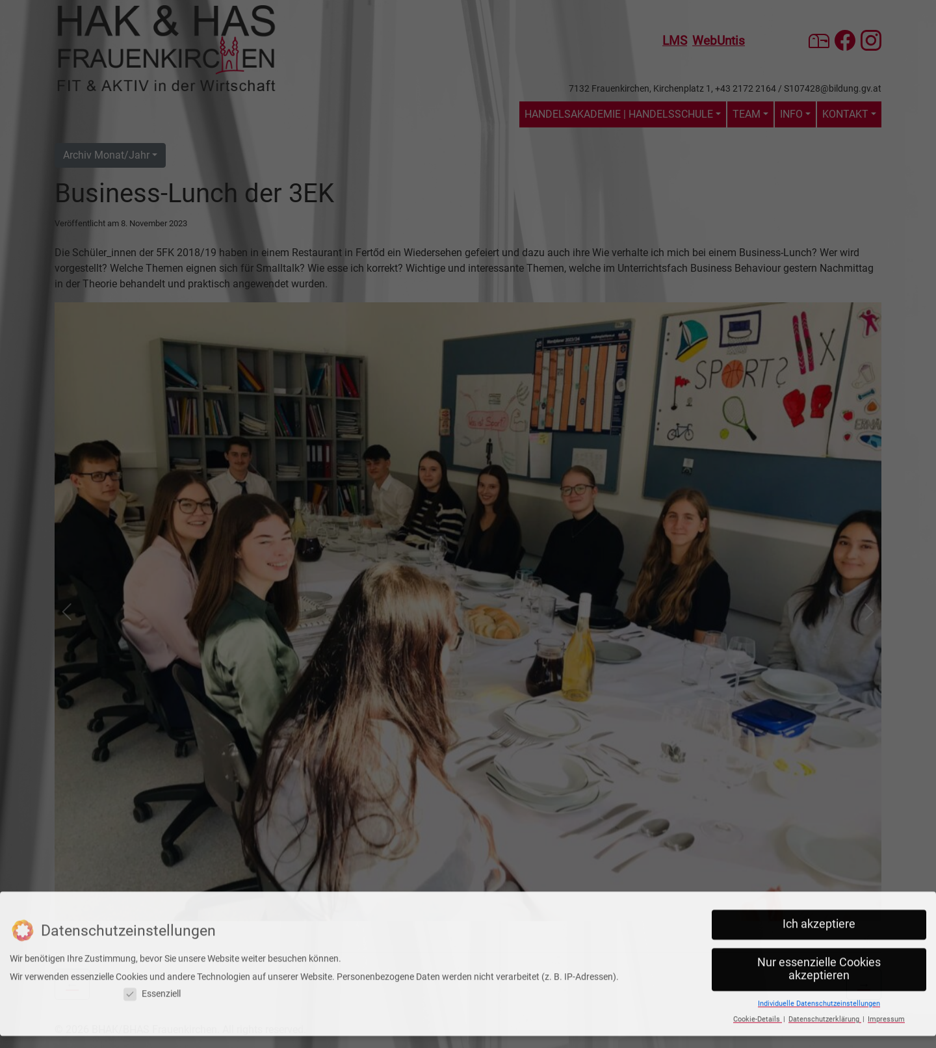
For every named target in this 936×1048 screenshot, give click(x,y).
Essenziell (152, 956)
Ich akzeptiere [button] (819, 887)
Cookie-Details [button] (757, 982)
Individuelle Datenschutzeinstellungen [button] (819, 966)
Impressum (886, 982)
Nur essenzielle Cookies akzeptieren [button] (819, 932)
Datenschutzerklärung (824, 982)
